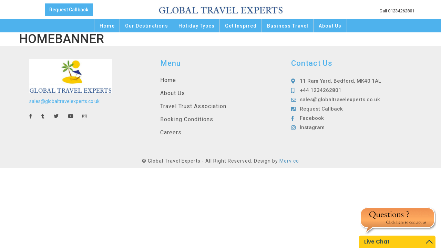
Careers (171, 132)
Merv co (289, 161)
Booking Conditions (186, 119)
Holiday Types (196, 26)
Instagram (312, 127)
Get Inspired (241, 26)
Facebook (312, 118)
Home (107, 26)
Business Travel (287, 26)
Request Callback (68, 9)
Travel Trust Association (193, 106)
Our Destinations (146, 26)
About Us (330, 26)
